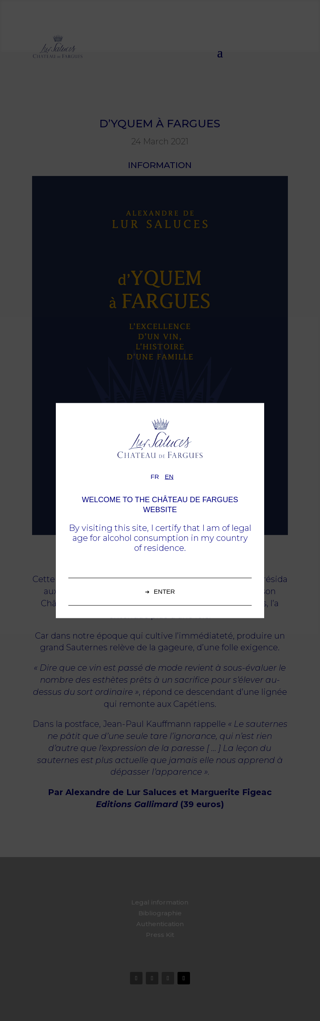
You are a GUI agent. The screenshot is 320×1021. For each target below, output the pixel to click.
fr (155, 476)
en (169, 476)
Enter (164, 591)
